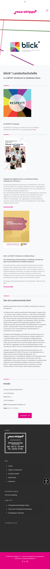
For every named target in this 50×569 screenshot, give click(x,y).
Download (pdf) (8, 207)
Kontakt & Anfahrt (13, 474)
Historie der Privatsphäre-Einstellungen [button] (20, 509)
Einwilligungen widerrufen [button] (16, 513)
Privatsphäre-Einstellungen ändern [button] (18, 505)
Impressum (11, 481)
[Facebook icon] (22, 4)
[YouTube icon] (25, 4)
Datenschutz (12, 477)
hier (35, 129)
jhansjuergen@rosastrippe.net (16, 404)
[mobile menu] (47, 10)
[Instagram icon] (28, 4)
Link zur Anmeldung (11, 495)
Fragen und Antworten (15, 470)
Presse (10, 466)
